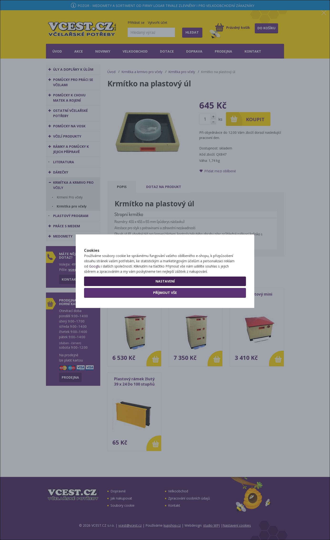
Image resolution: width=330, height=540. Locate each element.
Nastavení (165, 298)
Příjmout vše (165, 309)
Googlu (94, 283)
